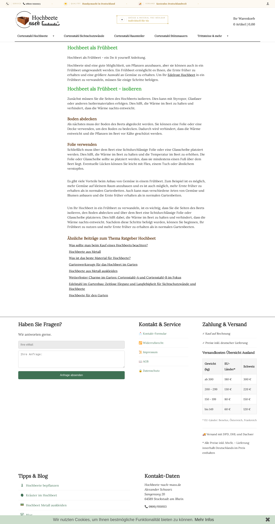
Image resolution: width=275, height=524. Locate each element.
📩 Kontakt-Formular (153, 332)
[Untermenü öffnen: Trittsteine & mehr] (227, 36)
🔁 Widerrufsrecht (151, 341)
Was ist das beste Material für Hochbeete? (100, 258)
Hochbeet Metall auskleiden (43, 504)
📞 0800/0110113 (156, 505)
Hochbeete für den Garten (88, 294)
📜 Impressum (148, 350)
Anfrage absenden (71, 376)
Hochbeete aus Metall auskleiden (93, 270)
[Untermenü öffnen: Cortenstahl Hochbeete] (53, 36)
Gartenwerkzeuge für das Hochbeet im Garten (103, 264)
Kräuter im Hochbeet (38, 494)
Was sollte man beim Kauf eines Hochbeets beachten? (108, 245)
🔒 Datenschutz (149, 369)
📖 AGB (144, 360)
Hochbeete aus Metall (85, 251)
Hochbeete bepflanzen (39, 484)
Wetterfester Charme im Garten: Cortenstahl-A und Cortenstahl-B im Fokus (125, 277)
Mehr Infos (204, 519)
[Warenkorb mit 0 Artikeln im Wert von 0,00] (244, 21)
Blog (26, 513)
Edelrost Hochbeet (182, 75)
